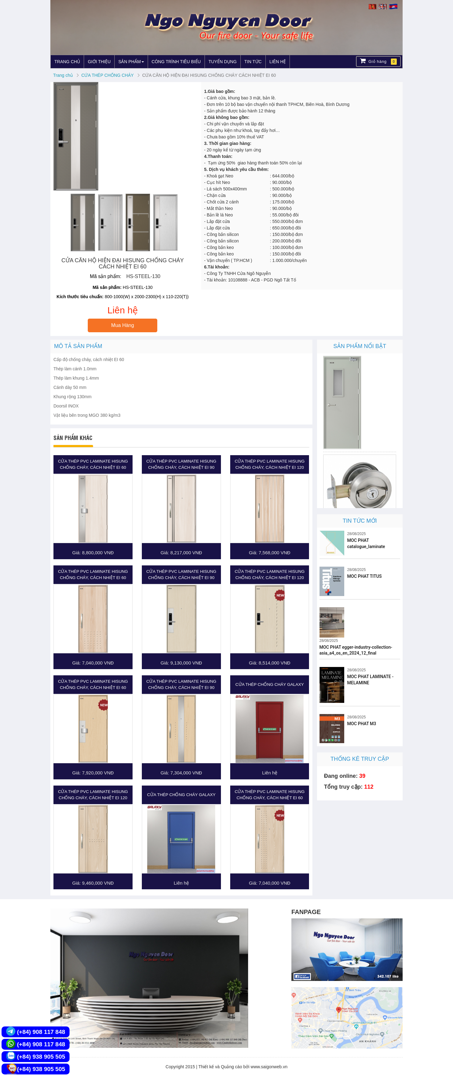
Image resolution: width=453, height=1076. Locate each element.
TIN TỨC (253, 61)
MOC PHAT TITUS (364, 576)
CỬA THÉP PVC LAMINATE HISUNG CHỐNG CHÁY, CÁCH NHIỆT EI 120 (269, 464)
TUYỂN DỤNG (223, 61)
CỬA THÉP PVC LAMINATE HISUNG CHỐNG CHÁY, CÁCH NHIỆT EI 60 (93, 464)
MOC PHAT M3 (361, 723)
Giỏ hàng (378, 61)
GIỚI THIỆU (99, 61)
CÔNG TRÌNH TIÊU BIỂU (176, 61)
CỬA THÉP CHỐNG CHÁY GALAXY (269, 684)
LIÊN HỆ (277, 61)
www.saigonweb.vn (269, 1066)
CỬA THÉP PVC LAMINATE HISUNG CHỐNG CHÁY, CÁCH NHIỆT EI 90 (181, 464)
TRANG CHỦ (67, 61)
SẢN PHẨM (131, 61)
